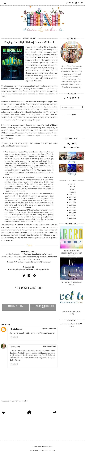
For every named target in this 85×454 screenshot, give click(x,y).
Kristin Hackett (16, 329)
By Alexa (18, 269)
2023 (72, 187)
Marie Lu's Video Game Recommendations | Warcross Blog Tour (71, 253)
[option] (15, 301)
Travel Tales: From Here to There (71, 312)
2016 (71, 205)
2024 (72, 184)
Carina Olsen (15, 347)
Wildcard (24, 251)
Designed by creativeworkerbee (42, 450)
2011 (71, 218)
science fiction (27, 269)
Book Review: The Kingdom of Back (43, 307)
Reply (13, 337)
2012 (71, 215)
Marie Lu (22, 269)
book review (12, 269)
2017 (71, 202)
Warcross (48, 254)
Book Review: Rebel (15, 306)
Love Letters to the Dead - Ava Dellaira (71, 283)
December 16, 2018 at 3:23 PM (49, 346)
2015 (71, 207)
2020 (71, 194)
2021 (71, 192)
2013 (71, 213)
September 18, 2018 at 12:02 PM (49, 328)
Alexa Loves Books (40, 446)
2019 (71, 197)
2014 (71, 210)
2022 (71, 189)
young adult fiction (44, 269)
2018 (71, 200)
